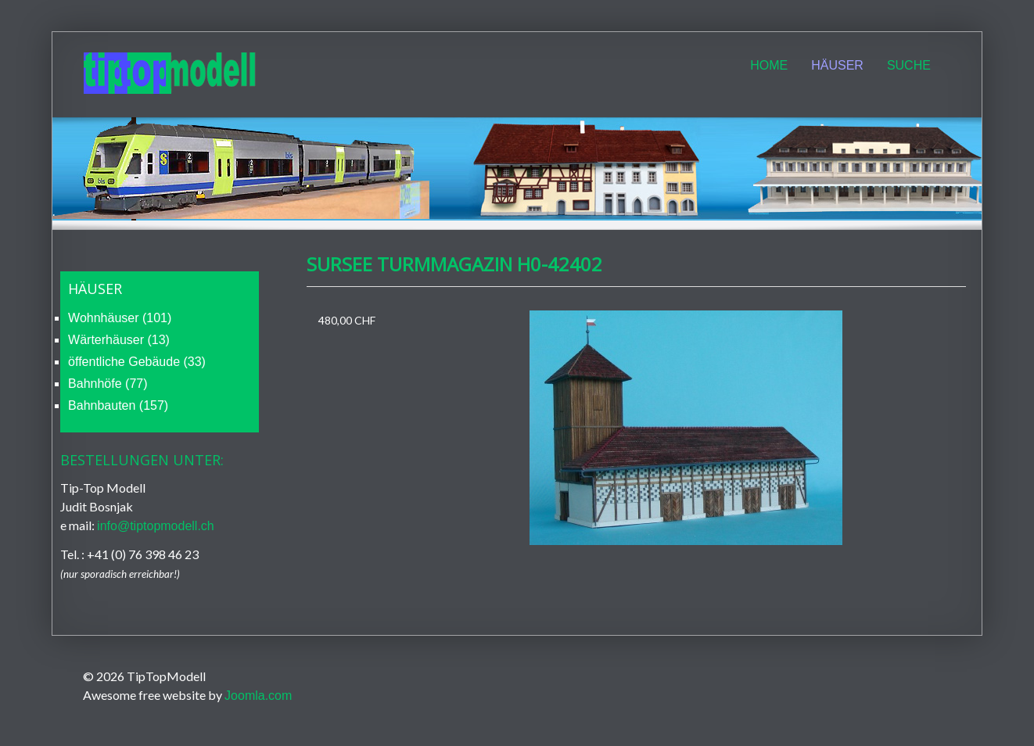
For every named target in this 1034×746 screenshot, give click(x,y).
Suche (909, 65)
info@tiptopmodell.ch (155, 526)
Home (769, 65)
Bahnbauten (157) (118, 405)
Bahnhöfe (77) (107, 383)
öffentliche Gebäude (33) (137, 361)
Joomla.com (258, 695)
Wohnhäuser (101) (119, 318)
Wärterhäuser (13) (119, 339)
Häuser (837, 65)
